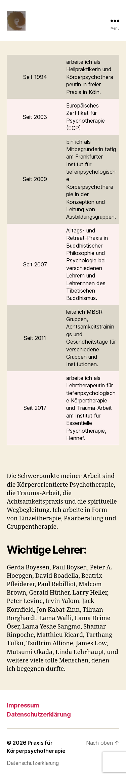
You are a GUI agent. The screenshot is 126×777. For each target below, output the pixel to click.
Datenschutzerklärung (39, 714)
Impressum (23, 705)
